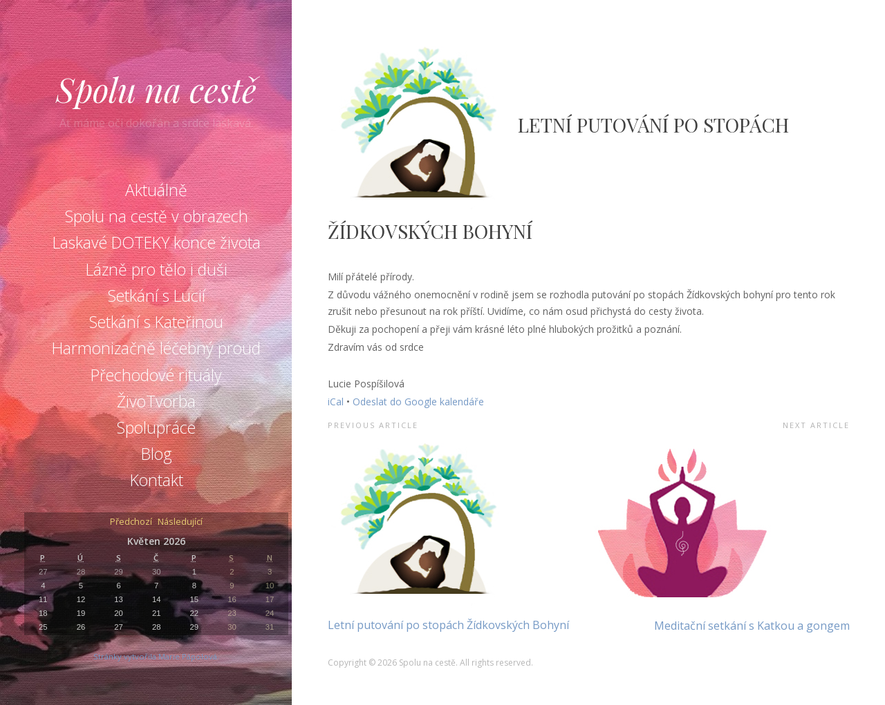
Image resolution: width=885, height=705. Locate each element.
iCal (336, 401)
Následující (180, 522)
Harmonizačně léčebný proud (156, 348)
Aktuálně (156, 190)
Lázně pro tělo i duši (156, 269)
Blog (156, 454)
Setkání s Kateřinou (156, 322)
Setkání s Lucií (156, 295)
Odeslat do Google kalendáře (418, 401)
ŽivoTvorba (156, 401)
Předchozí (131, 522)
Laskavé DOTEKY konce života (157, 242)
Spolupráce (156, 427)
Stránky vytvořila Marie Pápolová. (156, 656)
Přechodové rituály (156, 375)
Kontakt (156, 480)
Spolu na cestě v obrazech (156, 216)
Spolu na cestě (156, 89)
